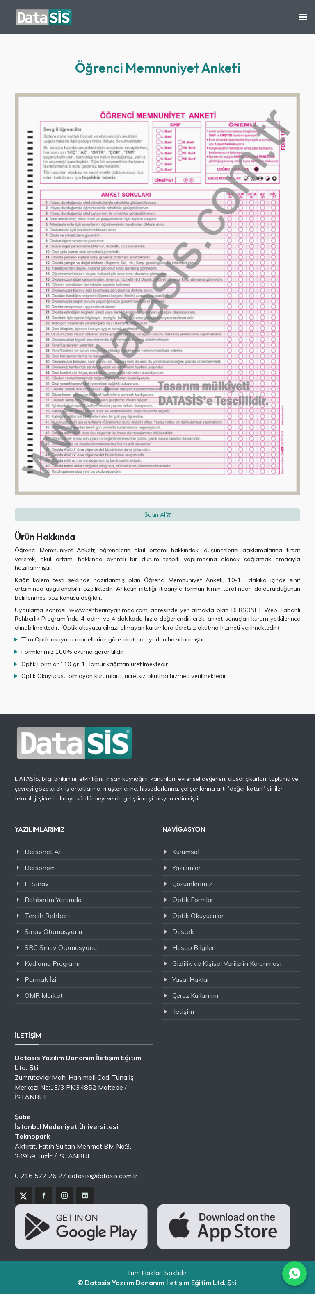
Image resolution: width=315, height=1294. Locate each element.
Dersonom (40, 867)
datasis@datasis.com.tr (102, 1176)
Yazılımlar (186, 867)
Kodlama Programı (52, 963)
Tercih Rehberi (47, 915)
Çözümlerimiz (192, 883)
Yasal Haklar (190, 979)
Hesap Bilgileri (194, 947)
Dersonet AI (43, 852)
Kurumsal (185, 852)
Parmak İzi (40, 979)
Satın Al (154, 514)
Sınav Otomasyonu (53, 931)
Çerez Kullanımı (195, 995)
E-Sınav (37, 883)
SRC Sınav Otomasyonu (61, 947)
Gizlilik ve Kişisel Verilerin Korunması (226, 963)
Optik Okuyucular (198, 915)
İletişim (183, 1011)
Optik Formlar (192, 899)
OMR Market (44, 995)
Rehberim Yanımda (53, 899)
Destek (183, 931)
